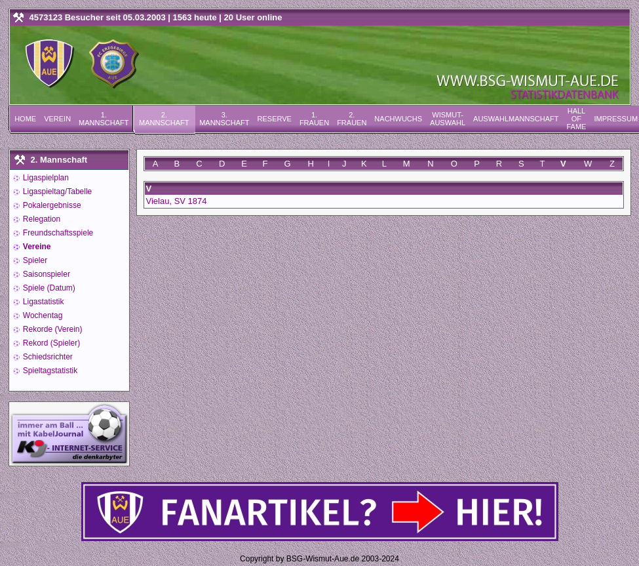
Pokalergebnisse (51, 205)
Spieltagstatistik (49, 370)
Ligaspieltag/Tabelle (56, 191)
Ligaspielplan (45, 177)
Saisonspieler (45, 274)
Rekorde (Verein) (52, 329)
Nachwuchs (398, 119)
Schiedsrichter (47, 356)
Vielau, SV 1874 (176, 201)
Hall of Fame (576, 119)
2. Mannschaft (164, 119)
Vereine (36, 246)
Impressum (616, 119)
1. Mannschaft (103, 119)
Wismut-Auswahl (447, 119)
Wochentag (42, 315)
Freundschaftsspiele (57, 232)
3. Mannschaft (224, 119)
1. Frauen (314, 119)
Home (25, 119)
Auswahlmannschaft (515, 119)
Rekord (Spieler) (51, 343)
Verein (57, 119)
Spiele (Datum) (48, 288)
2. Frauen (351, 119)
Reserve (275, 119)
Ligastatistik (42, 301)
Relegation (41, 219)
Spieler (34, 260)
